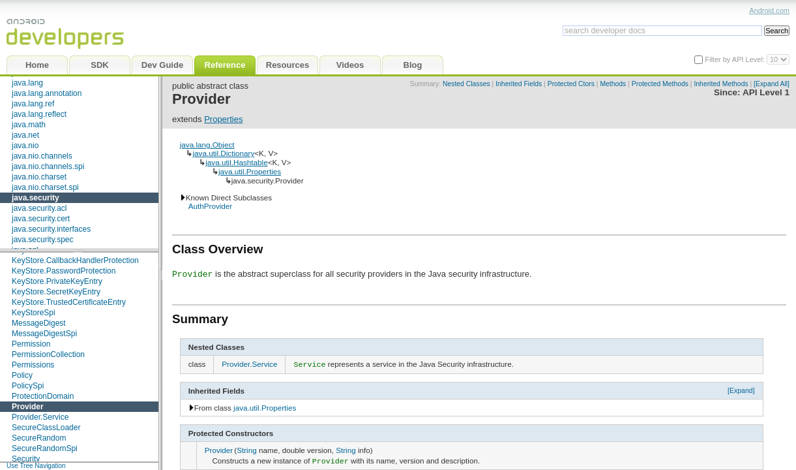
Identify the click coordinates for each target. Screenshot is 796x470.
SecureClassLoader (46, 427)
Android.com (769, 10)
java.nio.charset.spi (45, 187)
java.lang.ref (33, 103)
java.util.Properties (249, 171)
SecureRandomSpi (45, 448)
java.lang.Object (207, 144)
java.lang (27, 82)
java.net (25, 135)
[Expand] (741, 389)
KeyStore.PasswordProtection (63, 270)
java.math (29, 124)
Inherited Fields (518, 83)
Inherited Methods (721, 83)
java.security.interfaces (51, 229)
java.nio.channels (42, 156)
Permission (31, 344)
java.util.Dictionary (223, 153)
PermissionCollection (48, 354)
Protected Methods (660, 83)
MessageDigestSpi (44, 333)
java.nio (25, 145)
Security (26, 458)
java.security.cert (41, 218)
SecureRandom (39, 438)
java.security (35, 197)
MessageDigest (39, 323)
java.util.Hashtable (236, 162)
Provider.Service (40, 417)
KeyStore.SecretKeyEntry (56, 291)
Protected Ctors (571, 83)
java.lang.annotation (46, 93)
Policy (22, 375)
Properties (223, 119)
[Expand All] (771, 83)
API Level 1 (766, 92)
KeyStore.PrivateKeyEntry (57, 281)
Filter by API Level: (736, 59)
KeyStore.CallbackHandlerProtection (75, 260)
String (247, 449)
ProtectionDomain (43, 396)
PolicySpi (28, 385)
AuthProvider (210, 206)
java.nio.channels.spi (48, 166)
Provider (28, 406)
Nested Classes (466, 83)
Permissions (33, 364)
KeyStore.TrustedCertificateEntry (69, 302)
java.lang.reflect (39, 114)
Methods (613, 83)
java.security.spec (42, 239)
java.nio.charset (39, 176)
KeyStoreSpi (33, 312)
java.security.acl (39, 208)
